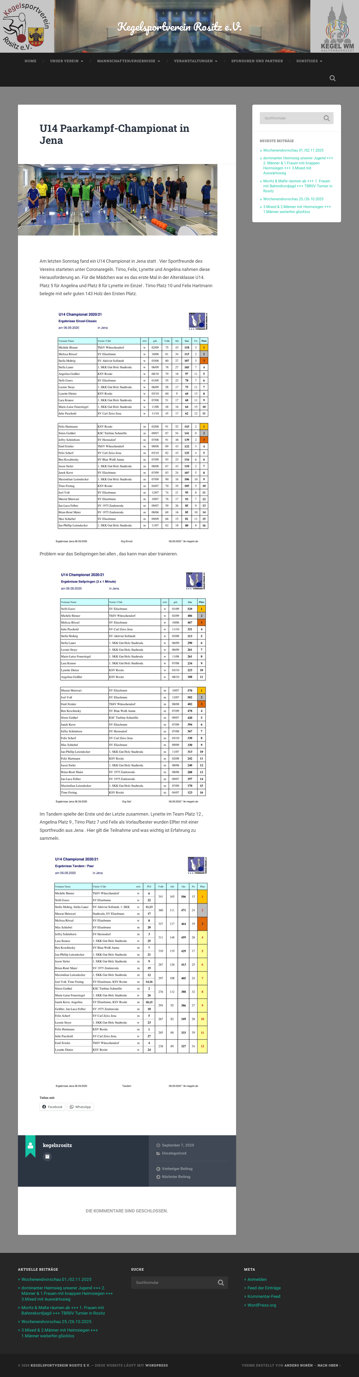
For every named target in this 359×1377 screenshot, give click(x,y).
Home (31, 61)
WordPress (156, 1365)
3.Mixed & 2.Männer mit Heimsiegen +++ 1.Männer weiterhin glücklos (297, 209)
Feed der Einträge (264, 1287)
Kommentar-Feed (264, 1296)
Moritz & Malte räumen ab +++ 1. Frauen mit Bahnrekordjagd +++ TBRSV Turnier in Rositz (297, 186)
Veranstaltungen (193, 61)
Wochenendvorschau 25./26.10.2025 (293, 199)
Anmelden (257, 1279)
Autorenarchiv (47, 1156)
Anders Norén (298, 1365)
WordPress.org (262, 1305)
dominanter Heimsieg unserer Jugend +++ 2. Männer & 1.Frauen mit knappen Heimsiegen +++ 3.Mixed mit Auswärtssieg (298, 165)
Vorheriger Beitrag (177, 1168)
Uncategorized (174, 1153)
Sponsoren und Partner (257, 61)
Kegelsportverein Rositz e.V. (179, 26)
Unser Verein (64, 61)
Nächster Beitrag (176, 1176)
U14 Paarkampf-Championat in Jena (114, 134)
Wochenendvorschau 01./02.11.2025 (293, 150)
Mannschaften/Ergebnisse (126, 61)
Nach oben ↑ (329, 1365)
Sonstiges (307, 61)
